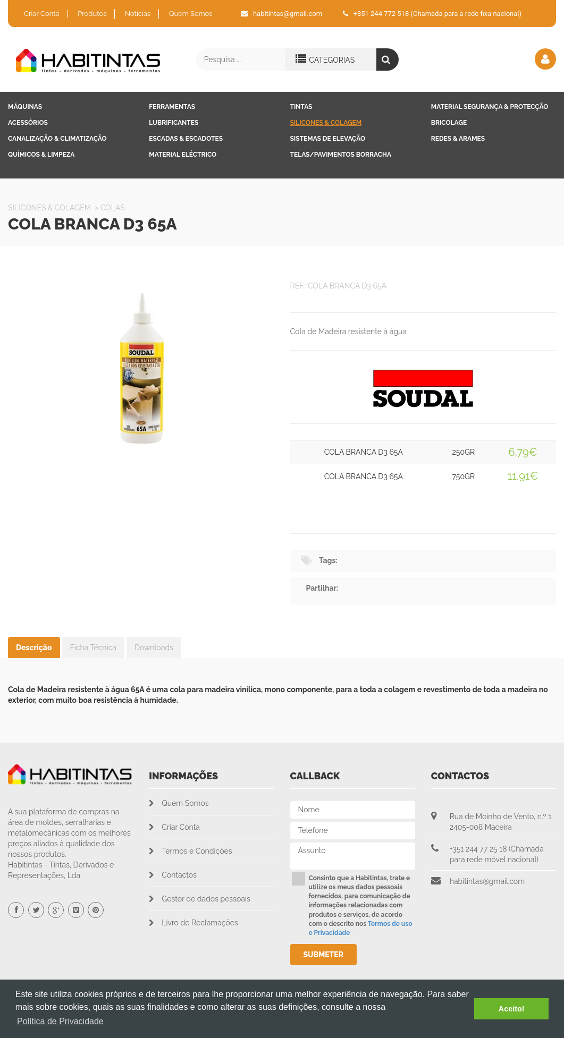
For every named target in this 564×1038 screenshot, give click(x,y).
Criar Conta (42, 14)
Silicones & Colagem (326, 122)
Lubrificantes (173, 122)
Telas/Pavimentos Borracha (341, 154)
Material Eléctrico (182, 154)
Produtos (92, 14)
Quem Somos (191, 14)
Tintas (301, 106)
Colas (112, 207)
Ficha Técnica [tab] (93, 647)
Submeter (324, 954)
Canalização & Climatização (57, 138)
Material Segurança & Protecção (490, 106)
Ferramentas (172, 106)
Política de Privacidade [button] (60, 1021)
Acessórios (28, 122)
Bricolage (449, 122)
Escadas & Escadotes (186, 138)
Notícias (137, 14)
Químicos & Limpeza (41, 154)
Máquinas (25, 106)
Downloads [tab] (153, 647)
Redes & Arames (458, 138)
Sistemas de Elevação (328, 138)
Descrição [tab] (34, 647)
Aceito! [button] (512, 1009)
